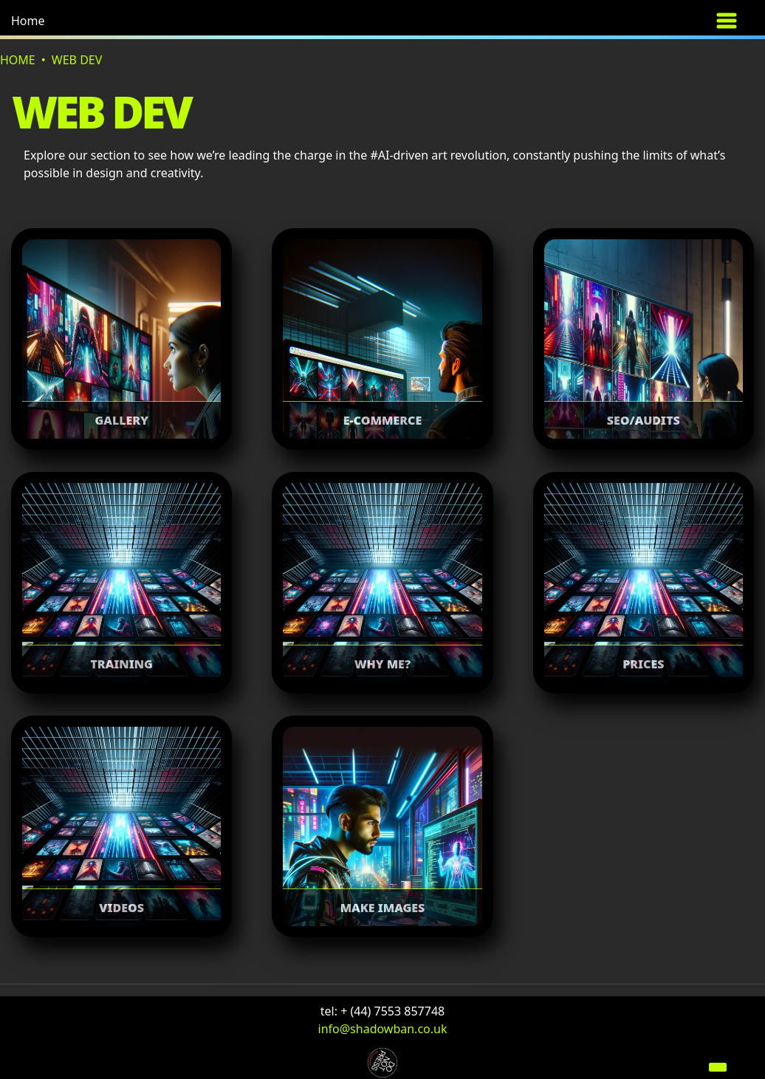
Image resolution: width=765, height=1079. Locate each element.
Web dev (77, 60)
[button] (62, 21)
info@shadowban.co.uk (382, 1029)
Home (28, 21)
